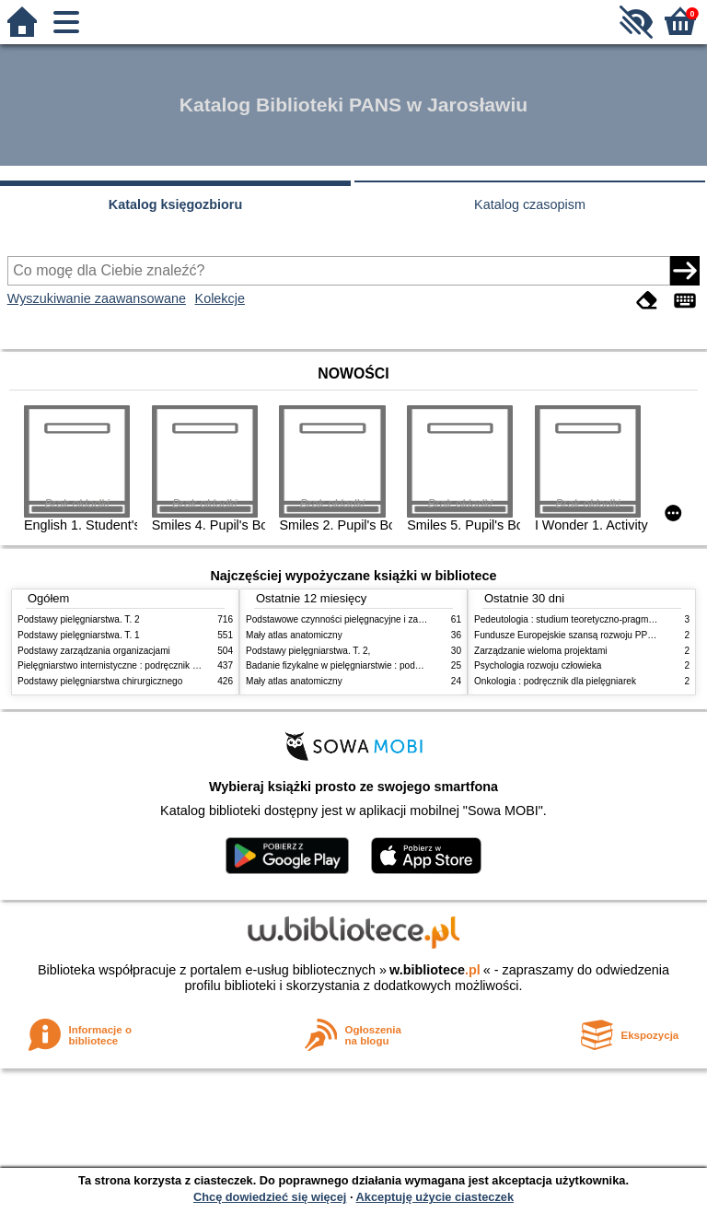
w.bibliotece (435, 969)
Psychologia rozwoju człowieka (537, 665)
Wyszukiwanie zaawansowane (96, 298)
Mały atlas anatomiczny (294, 635)
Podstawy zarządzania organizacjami (93, 651)
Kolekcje (220, 298)
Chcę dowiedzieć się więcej (269, 1197)
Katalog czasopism (529, 204)
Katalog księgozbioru (176, 204)
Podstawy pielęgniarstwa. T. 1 (78, 635)
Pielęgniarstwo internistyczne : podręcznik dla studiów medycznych (155, 665)
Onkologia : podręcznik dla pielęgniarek (555, 681)
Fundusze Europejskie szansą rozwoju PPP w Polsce (583, 635)
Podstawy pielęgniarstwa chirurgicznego (99, 681)
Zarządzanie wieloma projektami (541, 651)
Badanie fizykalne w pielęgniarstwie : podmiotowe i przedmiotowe (380, 665)
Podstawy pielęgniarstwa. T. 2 (78, 619)
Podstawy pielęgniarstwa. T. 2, (308, 651)
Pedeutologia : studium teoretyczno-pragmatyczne (577, 619)
